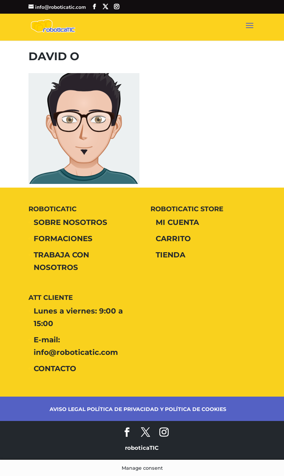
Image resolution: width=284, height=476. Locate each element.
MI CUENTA (177, 222)
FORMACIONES (63, 238)
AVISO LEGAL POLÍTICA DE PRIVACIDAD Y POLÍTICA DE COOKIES (138, 409)
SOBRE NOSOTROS (70, 222)
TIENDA (170, 254)
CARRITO (173, 238)
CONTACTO (55, 368)
